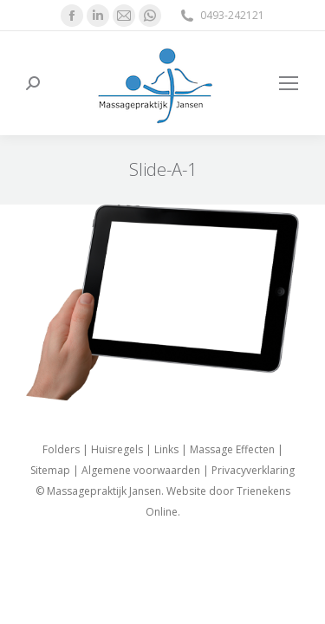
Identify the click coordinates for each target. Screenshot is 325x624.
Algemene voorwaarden (140, 470)
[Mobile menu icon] (288, 83)
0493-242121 (221, 15)
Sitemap (50, 470)
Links (166, 449)
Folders (61, 449)
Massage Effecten (232, 449)
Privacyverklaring (253, 470)
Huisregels (117, 449)
